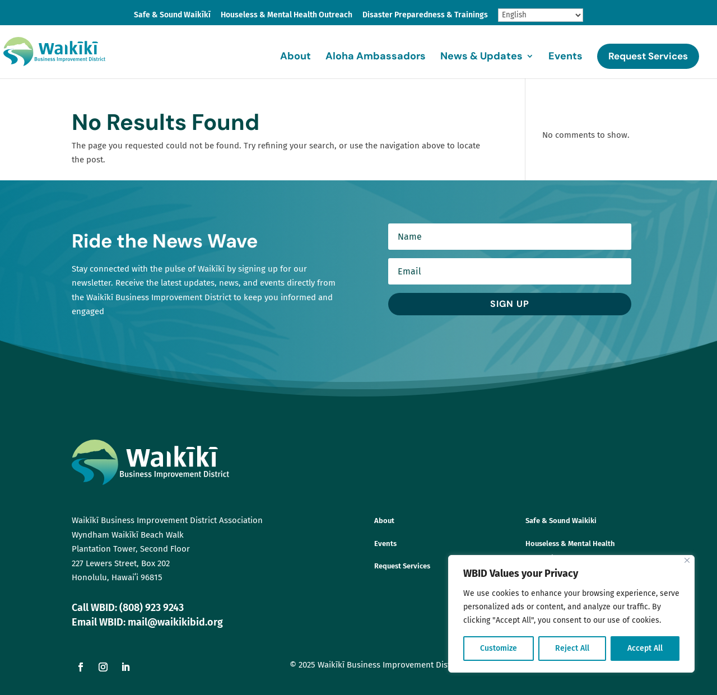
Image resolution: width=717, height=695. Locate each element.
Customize (498, 648)
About (295, 57)
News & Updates (481, 57)
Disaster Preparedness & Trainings (425, 15)
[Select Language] (540, 15)
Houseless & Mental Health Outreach (286, 15)
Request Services (648, 56)
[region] (571, 614)
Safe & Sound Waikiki (561, 520)
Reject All (572, 648)
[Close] (687, 560)
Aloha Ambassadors (375, 57)
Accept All (645, 648)
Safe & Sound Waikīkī (172, 15)
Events (565, 57)
